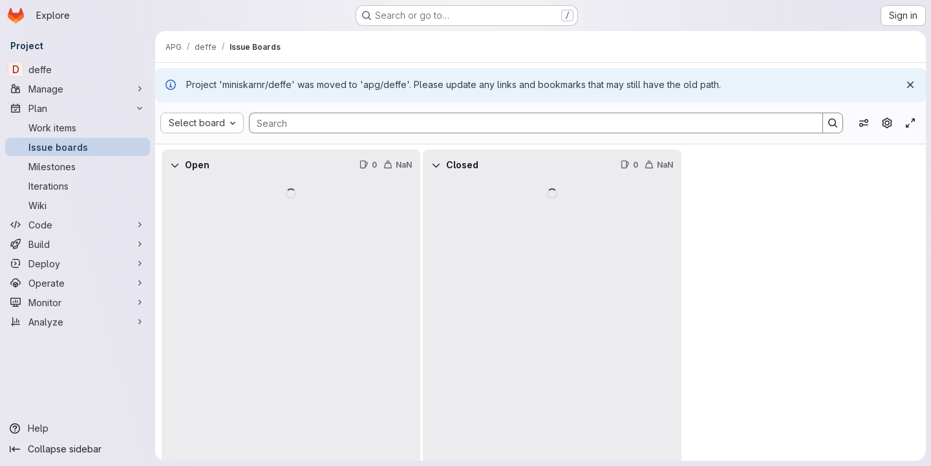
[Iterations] (77, 186)
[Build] (77, 244)
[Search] (529, 123)
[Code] (77, 225)
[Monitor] (77, 302)
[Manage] (77, 89)
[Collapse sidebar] (77, 449)
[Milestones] (77, 166)
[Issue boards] (77, 147)
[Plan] (77, 108)
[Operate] (77, 283)
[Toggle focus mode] (910, 123)
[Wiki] (77, 205)
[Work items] (77, 127)
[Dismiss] (910, 85)
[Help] (77, 428)
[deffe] (77, 69)
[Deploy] (77, 263)
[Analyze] (77, 322)
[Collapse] (174, 165)
